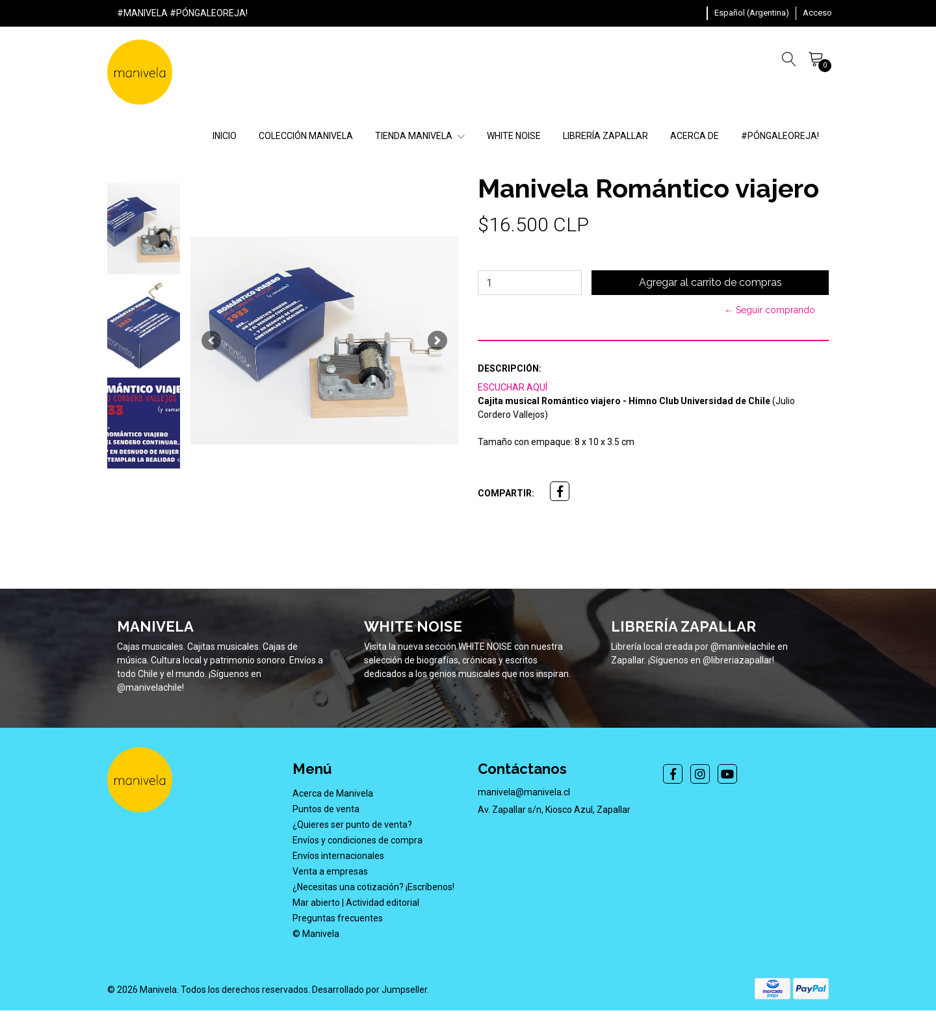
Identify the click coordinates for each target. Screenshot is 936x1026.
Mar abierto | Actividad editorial (355, 902)
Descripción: (509, 368)
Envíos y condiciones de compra (357, 840)
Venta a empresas (330, 871)
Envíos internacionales (338, 856)
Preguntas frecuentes (337, 918)
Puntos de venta (325, 809)
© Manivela (315, 934)
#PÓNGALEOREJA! (780, 136)
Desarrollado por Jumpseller (369, 989)
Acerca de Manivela (332, 793)
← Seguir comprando (769, 310)
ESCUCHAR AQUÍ (512, 387)
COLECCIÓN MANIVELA (306, 136)
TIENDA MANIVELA (420, 136)
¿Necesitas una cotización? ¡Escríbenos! (373, 887)
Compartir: (506, 493)
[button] (752, 12)
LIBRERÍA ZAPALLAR (605, 136)
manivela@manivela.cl (524, 792)
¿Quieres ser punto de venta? (352, 824)
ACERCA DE (694, 136)
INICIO (225, 136)
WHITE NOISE (514, 136)
